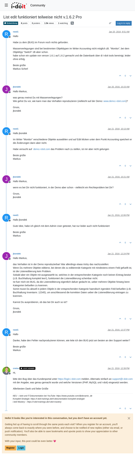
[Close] (129, 418)
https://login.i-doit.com (69, 379)
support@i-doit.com (122, 379)
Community (37, 5)
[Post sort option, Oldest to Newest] (110, 23)
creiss (16, 368)
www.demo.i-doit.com (114, 101)
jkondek (17, 87)
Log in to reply (123, 23)
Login (21, 448)
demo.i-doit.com (41, 149)
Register (10, 448)
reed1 (15, 32)
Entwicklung (10, 23)
